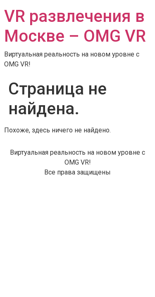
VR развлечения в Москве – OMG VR (75, 26)
